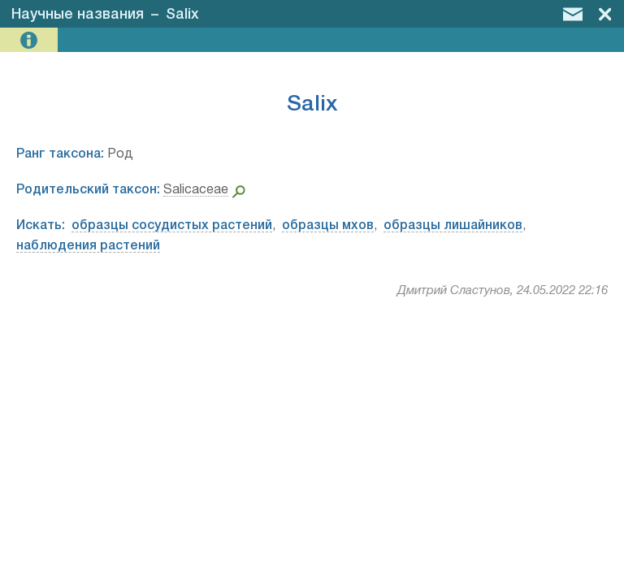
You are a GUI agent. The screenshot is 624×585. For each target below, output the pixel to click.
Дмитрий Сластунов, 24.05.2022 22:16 (502, 291)
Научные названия (77, 14)
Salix (182, 14)
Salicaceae (195, 190)
